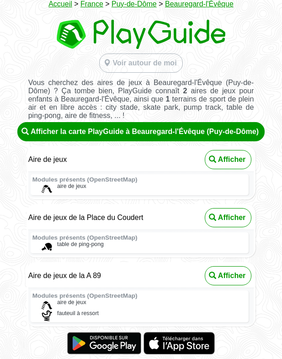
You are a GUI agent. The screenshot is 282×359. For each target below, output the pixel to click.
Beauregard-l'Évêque (199, 4)
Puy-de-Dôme (134, 4)
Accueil (60, 4)
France (91, 4)
